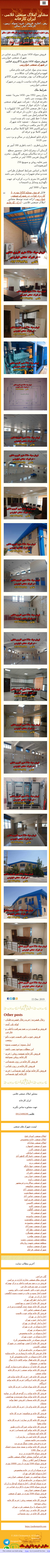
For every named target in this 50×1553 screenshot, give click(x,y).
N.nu (27, 1551)
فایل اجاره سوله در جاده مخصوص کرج (28, 1356)
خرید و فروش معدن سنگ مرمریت (30, 1443)
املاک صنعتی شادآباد (36, 1143)
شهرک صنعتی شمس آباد (34, 1189)
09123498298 (22, 1114)
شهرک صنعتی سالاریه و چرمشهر (31, 1183)
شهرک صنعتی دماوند (36, 1246)
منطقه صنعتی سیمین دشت (33, 1239)
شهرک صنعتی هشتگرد (36, 1233)
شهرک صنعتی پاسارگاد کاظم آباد (31, 1156)
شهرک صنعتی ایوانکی (36, 1153)
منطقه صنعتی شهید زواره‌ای (33, 1243)
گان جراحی (41, 1276)
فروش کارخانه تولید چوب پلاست (31, 1313)
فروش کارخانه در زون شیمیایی (21, 1061)
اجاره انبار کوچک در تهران (34, 1323)
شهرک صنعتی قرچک (36, 1249)
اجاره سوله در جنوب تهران (33, 1336)
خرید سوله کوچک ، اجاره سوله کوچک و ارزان (25, 1483)
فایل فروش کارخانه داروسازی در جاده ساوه (25, 1353)
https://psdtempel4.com (35, 1526)
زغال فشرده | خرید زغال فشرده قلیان (25, 1019)
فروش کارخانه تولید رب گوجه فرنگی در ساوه (25, 1393)
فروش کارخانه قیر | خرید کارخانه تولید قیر (26, 1376)
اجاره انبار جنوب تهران (35, 1320)
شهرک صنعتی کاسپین (36, 1203)
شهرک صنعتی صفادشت (35, 1193)
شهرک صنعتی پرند (37, 1163)
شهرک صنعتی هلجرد (36, 1236)
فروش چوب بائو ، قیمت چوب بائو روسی (27, 1290)
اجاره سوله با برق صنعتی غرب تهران (29, 1507)
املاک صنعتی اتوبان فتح (35, 1136)
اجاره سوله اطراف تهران (34, 1473)
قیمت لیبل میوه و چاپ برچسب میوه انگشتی (25, 1293)
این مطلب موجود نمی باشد (19, 1049)
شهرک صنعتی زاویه (37, 1179)
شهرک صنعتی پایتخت (36, 1159)
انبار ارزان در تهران (37, 1296)
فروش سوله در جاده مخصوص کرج (29, 1340)
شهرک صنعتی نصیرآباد (35, 1226)
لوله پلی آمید (12, 1024)
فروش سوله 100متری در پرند (32, 1453)
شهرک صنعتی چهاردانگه (35, 1166)
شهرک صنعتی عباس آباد (35, 1196)
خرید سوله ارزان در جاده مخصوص (30, 1470)
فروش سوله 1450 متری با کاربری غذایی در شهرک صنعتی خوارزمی (28, 195)
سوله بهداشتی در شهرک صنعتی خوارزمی (27, 1477)
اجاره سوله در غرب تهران (34, 1326)
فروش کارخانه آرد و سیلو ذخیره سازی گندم (26, 1366)
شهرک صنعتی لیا (38, 1213)
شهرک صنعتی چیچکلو (36, 1169)
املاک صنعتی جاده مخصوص (33, 1139)
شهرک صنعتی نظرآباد (36, 1229)
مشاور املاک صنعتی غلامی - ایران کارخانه (25, 16)
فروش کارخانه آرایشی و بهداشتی (30, 1303)
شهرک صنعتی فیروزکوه (35, 1199)
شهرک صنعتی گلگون (36, 1209)
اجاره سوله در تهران (36, 1330)
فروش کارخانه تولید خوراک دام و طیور (28, 1426)
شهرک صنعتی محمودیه (35, 1223)
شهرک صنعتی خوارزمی (31, 64)
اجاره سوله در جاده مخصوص (32, 1333)
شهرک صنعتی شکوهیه (36, 1186)
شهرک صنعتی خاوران (36, 1173)
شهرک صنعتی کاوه (37, 1206)
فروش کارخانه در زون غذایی (20, 1066)
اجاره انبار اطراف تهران (35, 1300)
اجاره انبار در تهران (37, 1316)
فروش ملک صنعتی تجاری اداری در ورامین (26, 1280)
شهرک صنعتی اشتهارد (36, 1146)
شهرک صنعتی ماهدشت (35, 1219)
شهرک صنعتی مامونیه (36, 1216)
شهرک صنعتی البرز (37, 1149)
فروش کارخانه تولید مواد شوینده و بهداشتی (26, 1396)
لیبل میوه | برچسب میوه (18, 1044)
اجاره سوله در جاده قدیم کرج (32, 1350)
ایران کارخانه (14, 202)
